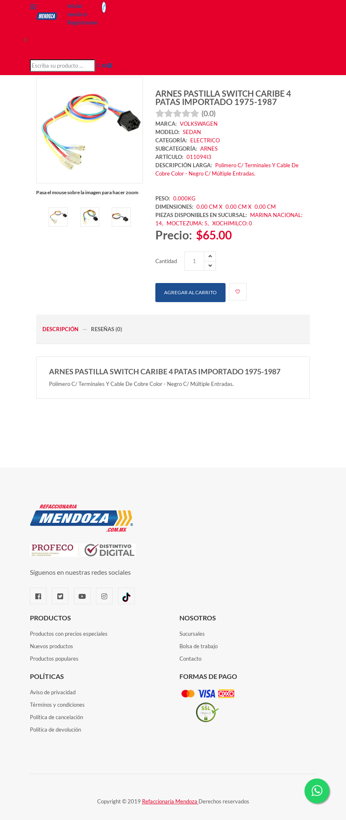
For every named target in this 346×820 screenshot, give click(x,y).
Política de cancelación (56, 717)
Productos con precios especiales (69, 633)
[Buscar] (98, 65)
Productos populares (54, 658)
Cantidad (166, 261)
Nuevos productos (51, 646)
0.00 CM (265, 206)
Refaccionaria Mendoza (170, 801)
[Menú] (33, 8)
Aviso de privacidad (53, 692)
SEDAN (192, 132)
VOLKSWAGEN (199, 123)
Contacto (190, 658)
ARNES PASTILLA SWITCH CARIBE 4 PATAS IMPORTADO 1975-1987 (223, 97)
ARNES (209, 148)
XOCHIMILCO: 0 (232, 223)
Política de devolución (55, 729)
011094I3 (198, 157)
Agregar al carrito (190, 292)
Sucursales (192, 633)
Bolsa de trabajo (198, 646)
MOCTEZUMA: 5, (188, 223)
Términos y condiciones (57, 704)
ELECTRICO (205, 140)
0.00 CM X (209, 206)
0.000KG (184, 198)
